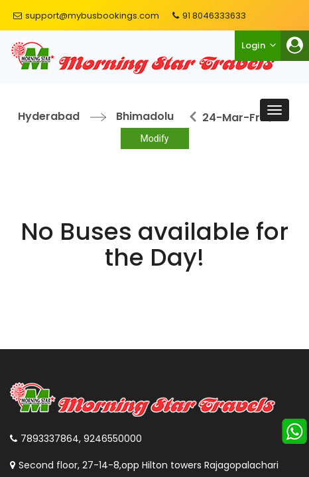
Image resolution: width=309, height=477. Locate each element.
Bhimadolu (145, 116)
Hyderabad (49, 116)
